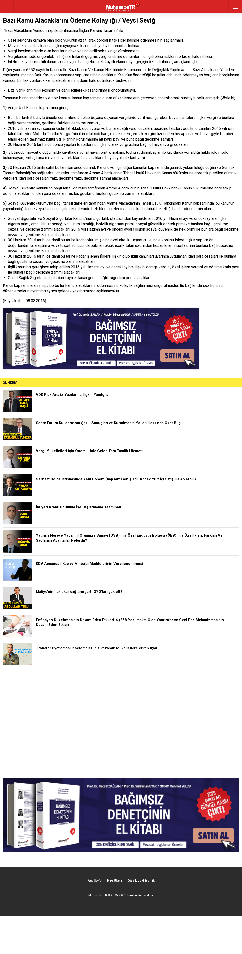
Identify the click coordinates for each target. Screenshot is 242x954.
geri (6, 6)
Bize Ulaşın (114, 880)
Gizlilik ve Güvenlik (141, 880)
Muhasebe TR (97, 895)
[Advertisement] (121, 723)
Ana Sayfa (94, 880)
